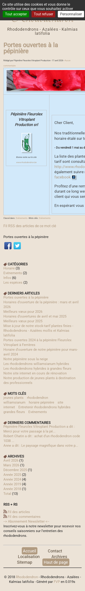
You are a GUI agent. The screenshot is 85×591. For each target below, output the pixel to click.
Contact (55, 551)
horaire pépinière (41, 402)
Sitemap (24, 562)
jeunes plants (13, 398)
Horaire (9, 268)
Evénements (21, 218)
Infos (7, 278)
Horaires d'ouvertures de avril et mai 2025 (34, 316)
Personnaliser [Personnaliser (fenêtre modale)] (71, 14)
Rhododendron (27, 577)
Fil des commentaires (24, 517)
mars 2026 (11, 465)
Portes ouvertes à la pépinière (30, 48)
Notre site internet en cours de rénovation (35, 373)
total (7, 494)
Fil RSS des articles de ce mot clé (29, 226)
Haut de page (56, 562)
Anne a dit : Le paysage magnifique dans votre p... (40, 446)
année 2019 (12, 484)
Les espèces (12, 282)
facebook (63, 177)
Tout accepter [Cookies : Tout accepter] (16, 14)
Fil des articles (19, 512)
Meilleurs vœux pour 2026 (22, 312)
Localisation (29, 556)
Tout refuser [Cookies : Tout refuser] (43, 14)
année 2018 (12, 489)
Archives (59, 556)
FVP (57, 582)
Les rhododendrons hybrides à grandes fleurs (37, 369)
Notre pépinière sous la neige (25, 359)
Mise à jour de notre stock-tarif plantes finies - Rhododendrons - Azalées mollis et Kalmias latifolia (38, 330)
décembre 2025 (15, 470)
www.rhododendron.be (26, 162)
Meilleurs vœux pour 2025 (22, 321)
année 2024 (12, 479)
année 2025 (12, 475)
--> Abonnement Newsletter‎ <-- (26, 521)
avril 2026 (10, 460)
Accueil (29, 551)
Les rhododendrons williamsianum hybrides (36, 364)
